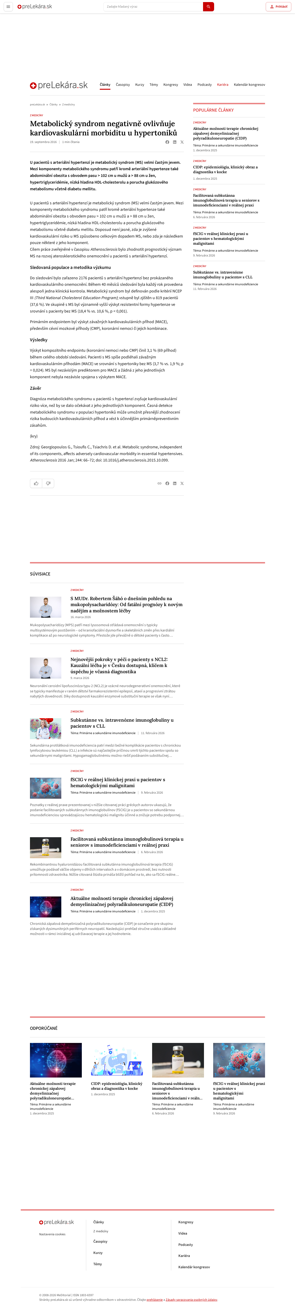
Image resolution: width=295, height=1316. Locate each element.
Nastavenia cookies (52, 1234)
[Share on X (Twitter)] (182, 142)
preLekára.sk (37, 105)
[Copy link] (159, 483)
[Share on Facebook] (167, 142)
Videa (187, 84)
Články (105, 84)
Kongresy (170, 84)
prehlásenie (155, 1300)
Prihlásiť (278, 6)
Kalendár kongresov (249, 84)
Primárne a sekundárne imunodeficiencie (230, 145)
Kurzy (139, 84)
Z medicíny (68, 105)
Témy (154, 84)
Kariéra (222, 84)
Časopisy (123, 84)
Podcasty (205, 84)
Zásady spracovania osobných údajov (191, 1300)
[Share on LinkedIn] (175, 142)
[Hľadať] (208, 6)
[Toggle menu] (8, 6)
